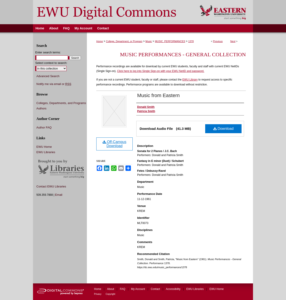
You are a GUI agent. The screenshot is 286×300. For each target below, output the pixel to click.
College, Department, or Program (124, 41)
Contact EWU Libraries (51, 186)
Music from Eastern (158, 95)
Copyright (110, 294)
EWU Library (190, 79)
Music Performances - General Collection (183, 54)
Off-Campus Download (114, 144)
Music (148, 41)
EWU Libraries (45, 152)
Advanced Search (47, 76)
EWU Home (44, 146)
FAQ (123, 289)
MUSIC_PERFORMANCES (170, 41)
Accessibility (173, 289)
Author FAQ (44, 127)
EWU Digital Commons (113, 12)
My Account (138, 289)
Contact (156, 289)
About (111, 289)
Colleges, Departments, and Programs (61, 103)
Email (58, 194)
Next (232, 41)
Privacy (98, 294)
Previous (218, 41)
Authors (41, 108)
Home (99, 41)
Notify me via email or (53, 84)
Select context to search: (51, 63)
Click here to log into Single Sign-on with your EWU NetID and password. (160, 71)
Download (223, 128)
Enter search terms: (48, 52)
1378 (191, 41)
